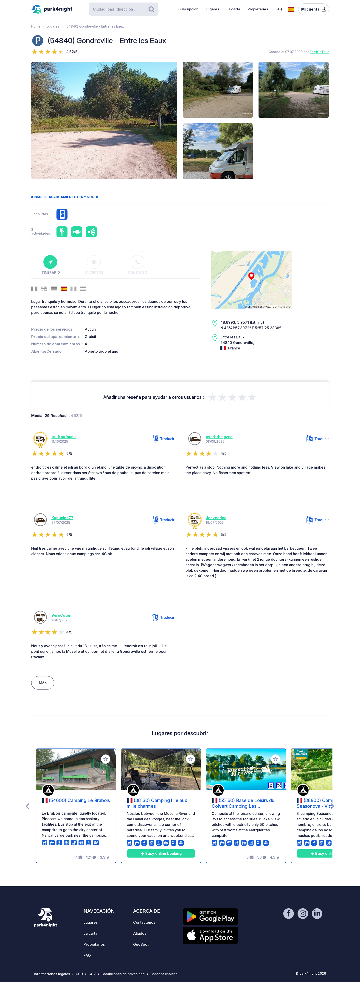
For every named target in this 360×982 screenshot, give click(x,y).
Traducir (163, 438)
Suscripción (188, 9)
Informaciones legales (52, 974)
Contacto (137, 264)
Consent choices (163, 974)
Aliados (139, 933)
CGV (92, 974)
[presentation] (27, 806)
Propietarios (258, 9)
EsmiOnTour (319, 52)
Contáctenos (144, 922)
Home (35, 26)
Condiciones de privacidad (123, 974)
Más (43, 683)
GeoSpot (141, 944)
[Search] (123, 9)
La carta (233, 9)
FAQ (279, 9)
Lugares (212, 9)
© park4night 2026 (310, 973)
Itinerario (50, 264)
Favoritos (93, 264)
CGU (79, 974)
